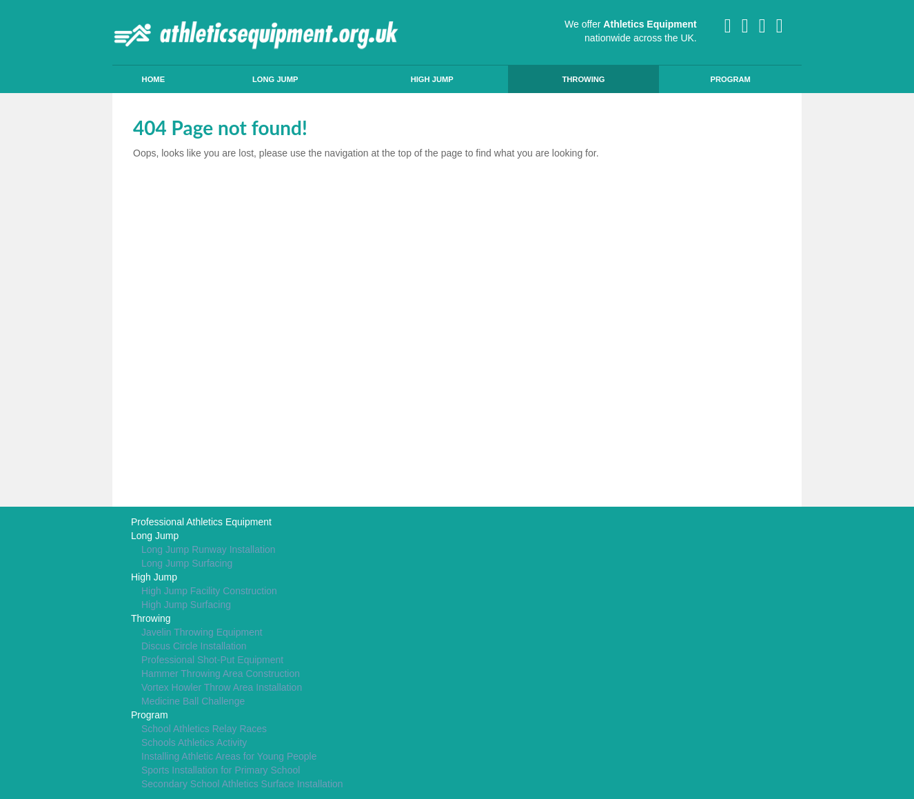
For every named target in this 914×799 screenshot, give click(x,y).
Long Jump (275, 79)
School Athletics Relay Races (204, 728)
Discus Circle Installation (194, 645)
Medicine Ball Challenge (193, 701)
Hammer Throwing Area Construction (220, 673)
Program (730, 79)
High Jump (432, 79)
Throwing (583, 79)
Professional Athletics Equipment (201, 521)
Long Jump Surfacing (186, 563)
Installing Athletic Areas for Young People (229, 756)
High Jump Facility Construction (209, 590)
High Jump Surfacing (186, 604)
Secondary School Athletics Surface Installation (242, 783)
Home (153, 79)
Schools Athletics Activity (194, 742)
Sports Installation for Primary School (220, 770)
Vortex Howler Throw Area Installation (221, 687)
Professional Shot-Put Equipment (212, 659)
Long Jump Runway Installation (208, 549)
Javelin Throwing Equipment (202, 632)
